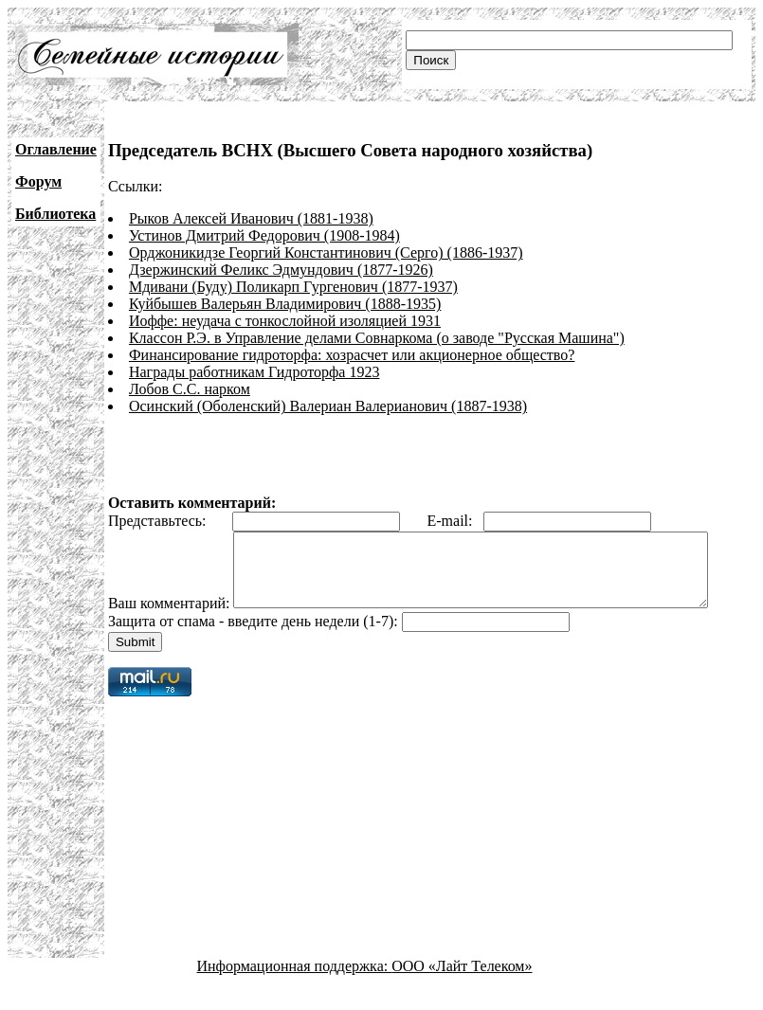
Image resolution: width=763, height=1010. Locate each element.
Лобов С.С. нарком (189, 389)
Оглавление (56, 149)
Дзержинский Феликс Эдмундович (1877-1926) (281, 270)
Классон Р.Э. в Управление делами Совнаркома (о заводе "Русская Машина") (377, 338)
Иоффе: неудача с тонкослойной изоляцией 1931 (285, 321)
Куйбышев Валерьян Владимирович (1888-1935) (285, 304)
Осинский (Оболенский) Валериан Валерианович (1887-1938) (328, 406)
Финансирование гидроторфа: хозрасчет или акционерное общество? (351, 355)
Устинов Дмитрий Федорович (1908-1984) (264, 235)
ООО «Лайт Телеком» (461, 993)
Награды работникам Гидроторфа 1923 (254, 372)
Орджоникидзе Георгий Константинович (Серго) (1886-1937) (326, 252)
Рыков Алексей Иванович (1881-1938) (251, 218)
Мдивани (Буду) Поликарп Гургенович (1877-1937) (293, 287)
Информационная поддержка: (294, 993)
